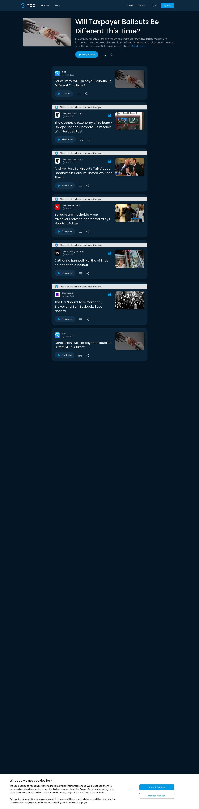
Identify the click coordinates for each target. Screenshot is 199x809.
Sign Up (167, 5)
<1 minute (64, 355)
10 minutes (65, 139)
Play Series (86, 54)
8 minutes (64, 185)
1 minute (63, 93)
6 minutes (64, 231)
